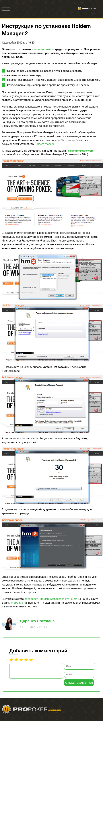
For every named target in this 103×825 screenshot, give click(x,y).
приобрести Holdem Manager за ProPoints (50, 599)
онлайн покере (44, 49)
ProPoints (17, 602)
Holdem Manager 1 (46, 144)
